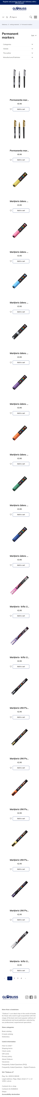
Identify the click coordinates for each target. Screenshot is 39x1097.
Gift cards (5, 1054)
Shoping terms (7, 1048)
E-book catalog (7, 1034)
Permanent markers (26, 24)
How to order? (7, 1046)
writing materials (14, 24)
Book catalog (6, 1031)
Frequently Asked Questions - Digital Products (18, 1067)
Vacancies (5, 1062)
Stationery (4, 24)
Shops (4, 1091)
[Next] (25, 978)
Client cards (6, 1051)
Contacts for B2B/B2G (10, 1089)
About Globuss (7, 1059)
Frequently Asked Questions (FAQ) (14, 1064)
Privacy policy (7, 1056)
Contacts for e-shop (9, 1086)
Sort (32, 36)
